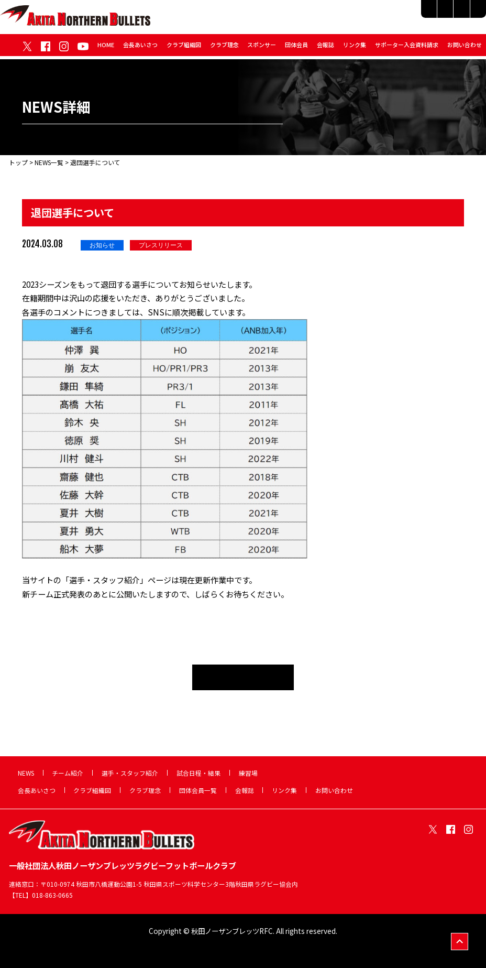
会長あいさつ (140, 47)
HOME (105, 47)
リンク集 (354, 47)
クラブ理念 (224, 47)
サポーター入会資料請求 (406, 47)
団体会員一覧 (198, 790)
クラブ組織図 (184, 47)
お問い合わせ (464, 47)
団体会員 (296, 47)
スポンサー (261, 47)
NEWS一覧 (49, 162)
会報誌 (325, 47)
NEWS (26, 772)
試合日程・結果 (421, 13)
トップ (18, 162)
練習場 (468, 13)
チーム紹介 (294, 13)
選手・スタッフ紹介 (354, 13)
